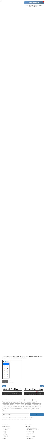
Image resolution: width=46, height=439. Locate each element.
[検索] (37, 414)
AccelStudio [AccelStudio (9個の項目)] (13, 399)
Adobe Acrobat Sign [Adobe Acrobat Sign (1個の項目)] (28, 399)
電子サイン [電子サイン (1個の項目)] (5, 410)
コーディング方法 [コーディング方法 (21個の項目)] (27, 406)
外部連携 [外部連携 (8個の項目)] (4, 408)
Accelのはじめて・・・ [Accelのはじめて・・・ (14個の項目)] (20, 399)
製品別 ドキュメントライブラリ (32, 427)
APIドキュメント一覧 (30, 432)
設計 (5, 430)
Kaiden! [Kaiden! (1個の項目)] (4, 406)
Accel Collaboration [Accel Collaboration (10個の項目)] (6, 399)
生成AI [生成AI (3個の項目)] (29, 408)
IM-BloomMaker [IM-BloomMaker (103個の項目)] (16, 401)
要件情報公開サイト (30, 437)
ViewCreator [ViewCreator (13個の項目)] (20, 406)
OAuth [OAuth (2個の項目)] (8, 406)
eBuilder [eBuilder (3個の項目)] (39, 399)
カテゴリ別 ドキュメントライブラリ (33, 429)
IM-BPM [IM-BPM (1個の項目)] (21, 401)
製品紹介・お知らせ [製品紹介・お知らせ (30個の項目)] (35, 408)
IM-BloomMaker (11, 381)
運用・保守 (6, 435)
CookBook (10, 380)
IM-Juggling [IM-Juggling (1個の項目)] (34, 401)
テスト (5, 434)
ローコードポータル (6, 426)
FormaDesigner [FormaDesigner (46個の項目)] (5, 401)
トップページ (5, 424)
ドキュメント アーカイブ (31, 430)
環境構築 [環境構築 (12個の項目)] (25, 408)
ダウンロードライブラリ (31, 436)
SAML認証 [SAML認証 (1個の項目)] (15, 406)
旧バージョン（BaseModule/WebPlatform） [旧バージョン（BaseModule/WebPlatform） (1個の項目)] (14, 408)
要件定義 (5, 429)
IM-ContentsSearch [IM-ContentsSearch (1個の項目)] (27, 401)
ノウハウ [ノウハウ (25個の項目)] (33, 406)
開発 (5, 432)
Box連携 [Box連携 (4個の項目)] (34, 399)
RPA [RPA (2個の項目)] (11, 406)
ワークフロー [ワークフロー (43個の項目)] (38, 406)
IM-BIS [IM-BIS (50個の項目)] (10, 401)
